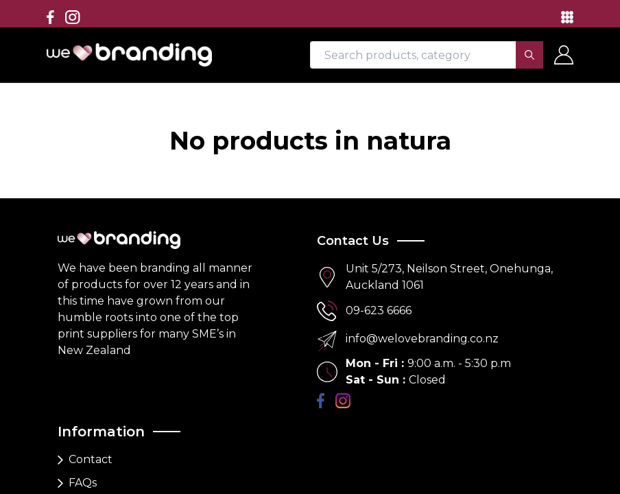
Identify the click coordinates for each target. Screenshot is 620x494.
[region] (310, 247)
